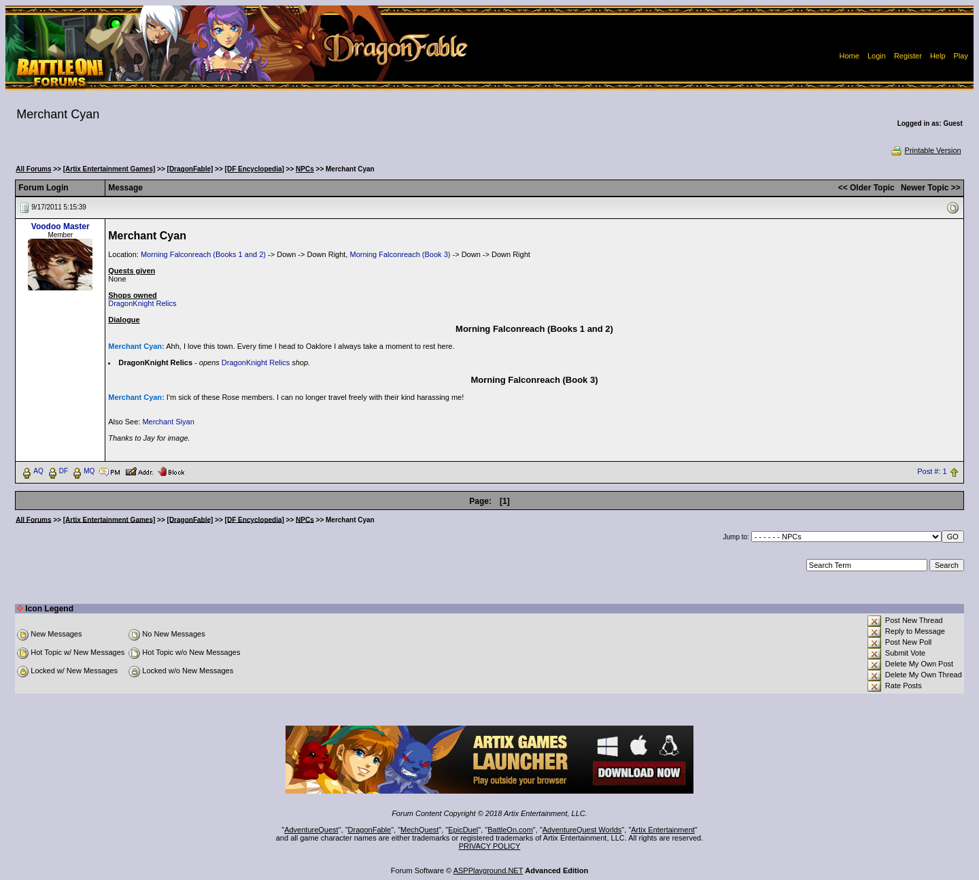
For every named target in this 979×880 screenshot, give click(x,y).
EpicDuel (463, 830)
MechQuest (419, 830)
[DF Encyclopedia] (254, 169)
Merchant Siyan (168, 422)
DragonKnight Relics (142, 303)
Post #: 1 (931, 471)
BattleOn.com (510, 830)
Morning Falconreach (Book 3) (399, 254)
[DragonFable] (190, 169)
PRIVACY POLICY (490, 846)
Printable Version (925, 150)
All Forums (33, 169)
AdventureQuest (311, 830)
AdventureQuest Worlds (582, 830)
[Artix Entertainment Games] (109, 169)
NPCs (305, 169)
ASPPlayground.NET (488, 870)
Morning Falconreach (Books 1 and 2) (203, 254)
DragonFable (370, 830)
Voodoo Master (60, 226)
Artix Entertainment (663, 830)
